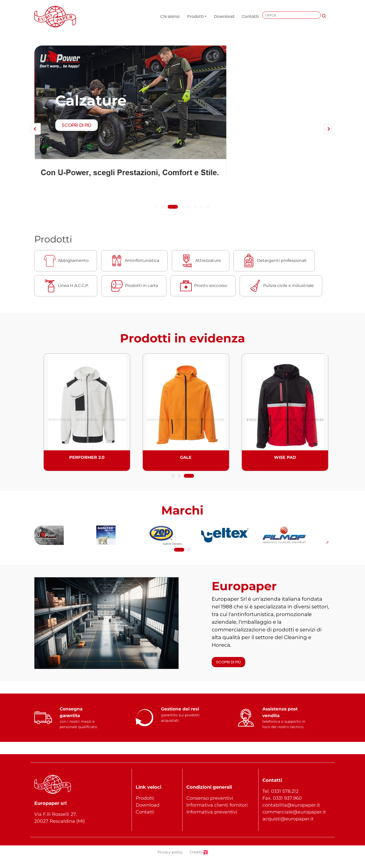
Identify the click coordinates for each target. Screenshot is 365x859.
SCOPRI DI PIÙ (76, 104)
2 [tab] (166, 208)
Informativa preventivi (211, 812)
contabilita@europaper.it (291, 805)
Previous (35, 129)
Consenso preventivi (209, 798)
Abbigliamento (66, 261)
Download (224, 16)
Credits (199, 852)
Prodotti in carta (134, 286)
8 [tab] (208, 208)
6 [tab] (196, 208)
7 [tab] (202, 208)
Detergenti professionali (274, 261)
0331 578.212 (284, 791)
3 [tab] (176, 208)
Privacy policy (169, 852)
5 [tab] (189, 208)
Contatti (250, 16)
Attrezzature (200, 261)
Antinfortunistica (134, 261)
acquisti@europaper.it (288, 819)
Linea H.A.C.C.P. (66, 286)
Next (329, 129)
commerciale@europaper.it (294, 812)
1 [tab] (157, 208)
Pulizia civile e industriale (281, 286)
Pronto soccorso (203, 286)
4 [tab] (183, 208)
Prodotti (195, 16)
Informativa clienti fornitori (217, 805)
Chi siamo (170, 16)
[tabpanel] (182, 90)
